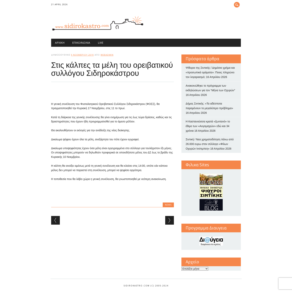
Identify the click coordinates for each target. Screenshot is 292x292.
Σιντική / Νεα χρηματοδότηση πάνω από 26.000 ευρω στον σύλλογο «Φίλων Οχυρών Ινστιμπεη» (210, 144)
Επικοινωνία (81, 42)
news (168, 204)
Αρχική (59, 42)
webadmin (107, 54)
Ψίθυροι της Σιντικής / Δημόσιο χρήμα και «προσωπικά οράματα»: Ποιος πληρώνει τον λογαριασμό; (210, 72)
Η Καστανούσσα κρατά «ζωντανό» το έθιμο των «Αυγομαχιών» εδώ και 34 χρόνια (208, 126)
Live (100, 42)
